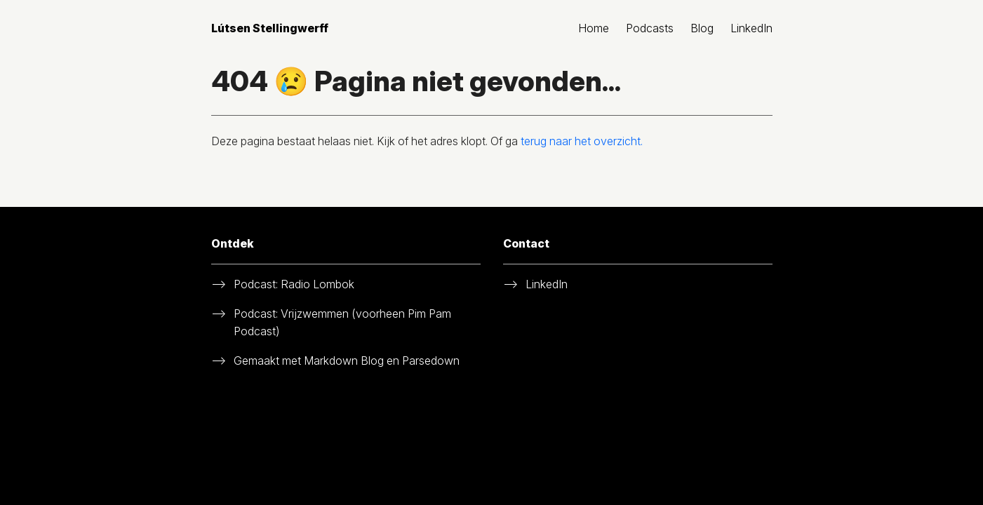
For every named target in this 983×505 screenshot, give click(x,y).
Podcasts (650, 28)
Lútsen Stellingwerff (269, 28)
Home (593, 28)
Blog (702, 28)
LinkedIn (751, 28)
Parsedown (431, 361)
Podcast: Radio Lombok (294, 284)
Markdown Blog (344, 361)
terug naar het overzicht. (582, 141)
